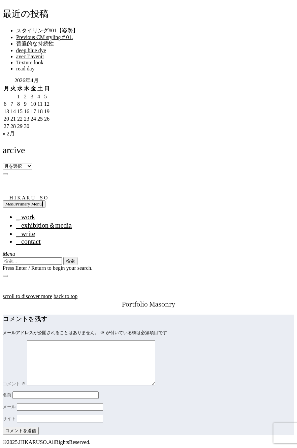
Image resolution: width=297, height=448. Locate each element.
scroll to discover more (27, 296)
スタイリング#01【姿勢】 (47, 30)
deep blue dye (31, 50)
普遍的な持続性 (35, 43)
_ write (25, 233)
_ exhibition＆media (44, 225)
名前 (7, 394)
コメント (14, 383)
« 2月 (9, 133)
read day (25, 68)
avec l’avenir (30, 56)
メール (9, 406)
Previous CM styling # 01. (44, 37)
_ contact (28, 241)
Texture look (29, 62)
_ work (25, 217)
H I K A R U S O (28, 197)
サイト (9, 418)
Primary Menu (24, 203)
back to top (65, 296)
